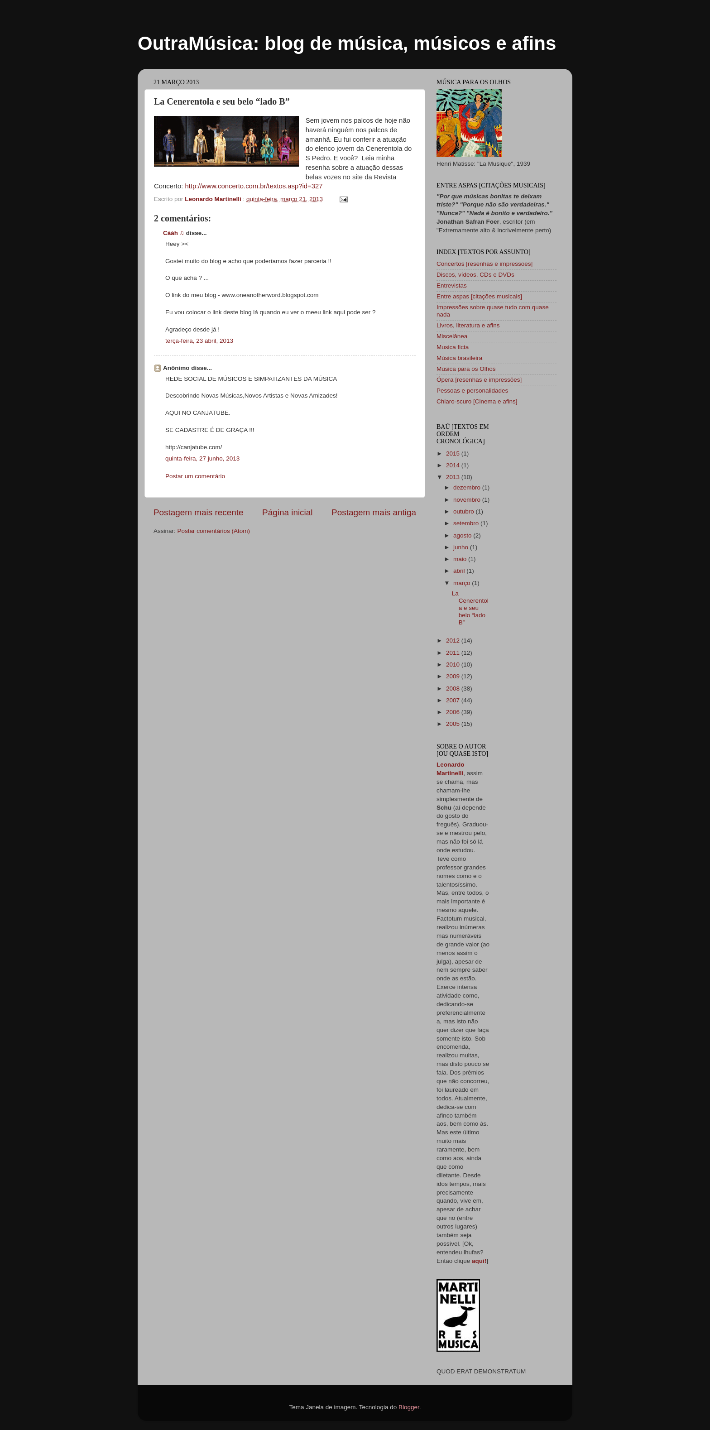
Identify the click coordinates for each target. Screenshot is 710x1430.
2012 (453, 640)
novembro (467, 499)
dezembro (467, 487)
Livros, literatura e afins (468, 325)
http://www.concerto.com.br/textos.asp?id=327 (253, 186)
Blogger (408, 1407)
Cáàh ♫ (173, 233)
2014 (453, 465)
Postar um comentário (195, 476)
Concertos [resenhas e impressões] (484, 263)
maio (460, 559)
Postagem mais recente (198, 512)
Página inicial (287, 512)
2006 (453, 712)
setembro (466, 523)
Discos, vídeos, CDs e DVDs (475, 274)
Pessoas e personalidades (472, 390)
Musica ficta (453, 347)
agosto (463, 535)
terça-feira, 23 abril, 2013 (199, 340)
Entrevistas (452, 285)
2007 (453, 700)
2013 (453, 477)
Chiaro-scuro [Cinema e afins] (477, 401)
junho (461, 547)
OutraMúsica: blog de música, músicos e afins (347, 43)
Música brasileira (459, 358)
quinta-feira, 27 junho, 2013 (202, 458)
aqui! (479, 1260)
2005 (453, 723)
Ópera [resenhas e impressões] (479, 379)
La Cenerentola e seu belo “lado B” (470, 608)
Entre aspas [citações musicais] (479, 296)
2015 (453, 453)
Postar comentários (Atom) (214, 531)
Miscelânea (452, 336)
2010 (453, 664)
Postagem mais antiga (373, 512)
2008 (453, 688)
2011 (453, 652)
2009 (453, 676)
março (462, 583)
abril (459, 570)
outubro (464, 511)
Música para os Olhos (466, 368)
